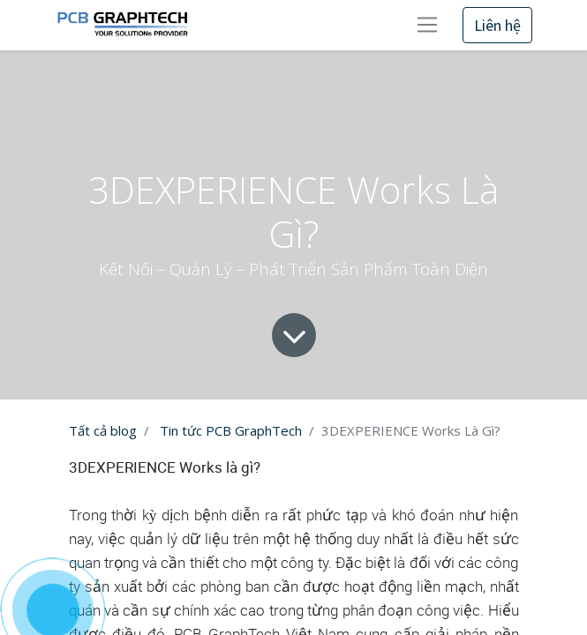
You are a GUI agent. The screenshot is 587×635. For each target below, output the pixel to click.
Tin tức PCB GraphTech (231, 430)
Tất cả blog (103, 430)
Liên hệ (497, 25)
